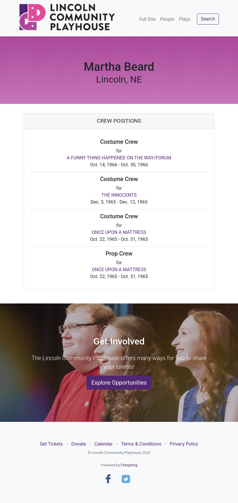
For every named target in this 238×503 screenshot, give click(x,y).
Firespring (129, 465)
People (167, 19)
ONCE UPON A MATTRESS (119, 232)
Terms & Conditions (141, 444)
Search (208, 19)
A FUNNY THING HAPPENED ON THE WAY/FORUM (119, 158)
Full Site (147, 19)
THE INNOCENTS (119, 195)
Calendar (103, 444)
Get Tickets (51, 444)
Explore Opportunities (119, 382)
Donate (78, 444)
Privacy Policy (184, 444)
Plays (184, 19)
